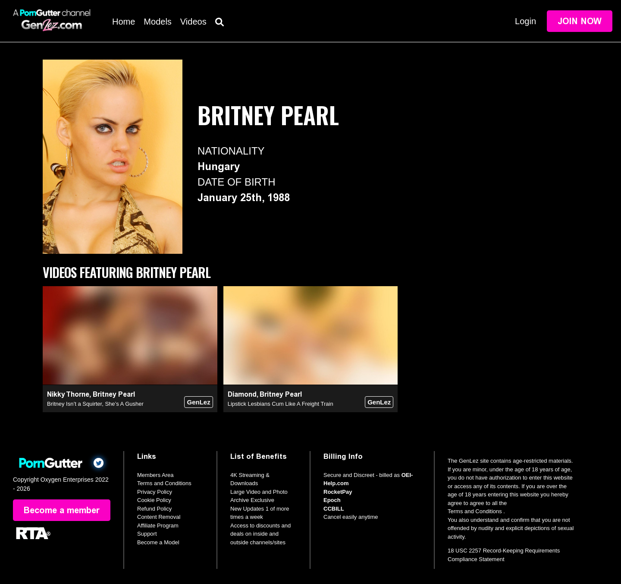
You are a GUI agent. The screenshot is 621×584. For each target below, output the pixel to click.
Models (157, 21)
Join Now (580, 21)
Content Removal (158, 517)
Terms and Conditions (164, 483)
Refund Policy (154, 508)
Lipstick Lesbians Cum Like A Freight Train (280, 404)
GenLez (198, 402)
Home (123, 21)
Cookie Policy (154, 500)
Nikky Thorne (68, 394)
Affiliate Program (158, 525)
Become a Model (158, 542)
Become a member (62, 510)
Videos (193, 21)
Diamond (242, 394)
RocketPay (337, 492)
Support (147, 533)
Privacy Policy (154, 492)
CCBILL (333, 508)
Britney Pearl (114, 394)
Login (525, 21)
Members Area (155, 475)
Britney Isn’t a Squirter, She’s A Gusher (95, 404)
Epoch (332, 500)
